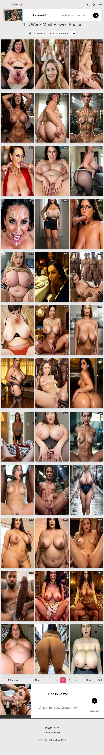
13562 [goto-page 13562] (89, 680)
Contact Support (52, 732)
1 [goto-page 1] (50, 680)
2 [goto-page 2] (56, 680)
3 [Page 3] (63, 680)
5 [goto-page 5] (76, 680)
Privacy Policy (52, 728)
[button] (93, 4)
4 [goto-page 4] (69, 680)
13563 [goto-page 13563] (99, 680)
